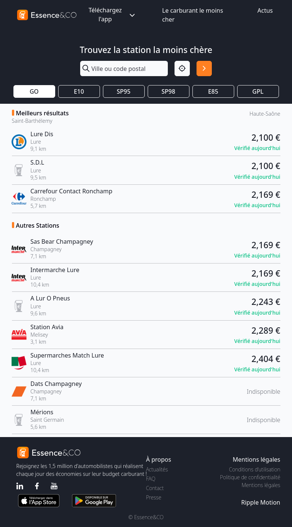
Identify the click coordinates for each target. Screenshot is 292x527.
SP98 (168, 91)
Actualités (157, 469)
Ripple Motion (260, 502)
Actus (265, 10)
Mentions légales (261, 485)
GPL (258, 91)
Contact (155, 488)
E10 (79, 91)
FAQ (151, 478)
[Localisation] (182, 68)
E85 (213, 91)
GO (33, 91)
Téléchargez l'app (112, 14)
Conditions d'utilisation (254, 469)
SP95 (124, 91)
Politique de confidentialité (250, 477)
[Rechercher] (204, 68)
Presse (153, 497)
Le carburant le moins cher (192, 15)
